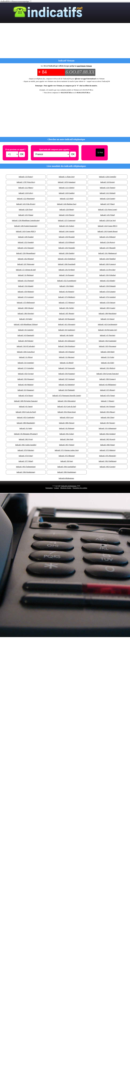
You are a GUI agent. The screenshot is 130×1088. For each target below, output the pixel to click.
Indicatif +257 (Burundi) (108, 248)
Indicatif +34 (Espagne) (66, 275)
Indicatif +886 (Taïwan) (66, 423)
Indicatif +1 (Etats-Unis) (67, 177)
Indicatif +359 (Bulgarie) (26, 292)
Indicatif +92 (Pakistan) (66, 428)
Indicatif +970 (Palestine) (26, 450)
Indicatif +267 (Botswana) (25, 264)
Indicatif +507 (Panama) (67, 352)
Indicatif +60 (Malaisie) (26, 385)
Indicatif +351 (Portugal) (26, 281)
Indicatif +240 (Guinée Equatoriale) (25, 226)
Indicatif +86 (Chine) (107, 417)
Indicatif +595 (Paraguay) (25, 379)
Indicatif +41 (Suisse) (107, 319)
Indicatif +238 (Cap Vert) (107, 220)
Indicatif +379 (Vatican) (107, 302)
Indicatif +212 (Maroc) (25, 188)
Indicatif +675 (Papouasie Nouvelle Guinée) (66, 395)
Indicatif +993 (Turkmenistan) (26, 467)
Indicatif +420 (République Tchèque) (26, 324)
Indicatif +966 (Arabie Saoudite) (25, 445)
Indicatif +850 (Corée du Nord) (26, 412)
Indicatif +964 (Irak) (66, 439)
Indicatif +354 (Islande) (25, 286)
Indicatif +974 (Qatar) (26, 456)
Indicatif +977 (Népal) (25, 461)
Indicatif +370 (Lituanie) (108, 292)
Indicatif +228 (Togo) (26, 209)
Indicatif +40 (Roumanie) (66, 319)
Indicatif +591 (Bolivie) (107, 368)
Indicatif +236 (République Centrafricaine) (26, 220)
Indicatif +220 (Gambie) (67, 193)
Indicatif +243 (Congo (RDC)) (26, 231)
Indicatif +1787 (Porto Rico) (26, 182)
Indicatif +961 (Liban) (67, 434)
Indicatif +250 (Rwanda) (67, 237)
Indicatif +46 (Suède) (67, 335)
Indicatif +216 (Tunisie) (107, 188)
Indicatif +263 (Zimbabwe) (66, 259)
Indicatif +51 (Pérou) (26, 357)
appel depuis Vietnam (84, 66)
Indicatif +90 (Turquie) (107, 423)
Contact (56, 488)
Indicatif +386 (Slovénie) (26, 313)
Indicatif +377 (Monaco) (67, 302)
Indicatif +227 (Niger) (107, 204)
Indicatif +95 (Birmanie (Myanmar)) (26, 434)
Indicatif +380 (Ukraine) (26, 308)
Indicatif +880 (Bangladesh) (26, 423)
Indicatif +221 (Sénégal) (107, 193)
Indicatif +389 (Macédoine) (107, 313)
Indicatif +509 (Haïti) (107, 352)
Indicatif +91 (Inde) (25, 428)
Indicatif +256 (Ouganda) (66, 248)
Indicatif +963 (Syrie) (26, 439)
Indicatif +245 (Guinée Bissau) (108, 231)
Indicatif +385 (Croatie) (107, 308)
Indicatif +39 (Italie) (25, 319)
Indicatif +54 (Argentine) (26, 363)
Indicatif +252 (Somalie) (26, 242)
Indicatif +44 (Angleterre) (66, 330)
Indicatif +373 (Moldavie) (66, 297)
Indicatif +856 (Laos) (67, 417)
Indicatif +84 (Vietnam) (107, 406)
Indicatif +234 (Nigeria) (66, 215)
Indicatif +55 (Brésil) (66, 363)
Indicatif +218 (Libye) (26, 193)
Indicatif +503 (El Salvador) (26, 346)
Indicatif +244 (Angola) (66, 231)
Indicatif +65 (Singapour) (26, 390)
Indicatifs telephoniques (69, 486)
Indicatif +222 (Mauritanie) (26, 199)
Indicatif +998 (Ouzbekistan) (66, 472)
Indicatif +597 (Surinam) (67, 379)
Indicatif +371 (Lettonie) (26, 297)
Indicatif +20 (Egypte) (107, 182)
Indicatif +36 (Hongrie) (66, 292)
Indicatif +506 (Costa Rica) (26, 352)
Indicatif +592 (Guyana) (26, 374)
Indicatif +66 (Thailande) (67, 390)
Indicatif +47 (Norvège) (107, 335)
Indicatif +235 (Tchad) (107, 215)
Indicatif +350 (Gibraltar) (107, 275)
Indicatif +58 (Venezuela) (66, 368)
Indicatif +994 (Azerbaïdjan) (66, 467)
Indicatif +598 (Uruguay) (107, 379)
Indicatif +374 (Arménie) (107, 297)
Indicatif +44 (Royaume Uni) (107, 330)
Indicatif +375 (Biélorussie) (26, 302)
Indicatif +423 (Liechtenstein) (107, 324)
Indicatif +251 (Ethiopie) (107, 237)
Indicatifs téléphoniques (66, 478)
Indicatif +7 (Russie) (107, 401)
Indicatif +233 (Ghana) (25, 215)
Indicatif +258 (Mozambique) (25, 253)
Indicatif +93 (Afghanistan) (107, 428)
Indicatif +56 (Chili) (107, 363)
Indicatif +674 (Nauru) (25, 395)
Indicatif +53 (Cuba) (107, 357)
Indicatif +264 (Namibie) (107, 259)
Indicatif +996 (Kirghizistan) (25, 472)
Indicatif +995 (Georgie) (108, 467)
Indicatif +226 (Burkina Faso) (66, 204)
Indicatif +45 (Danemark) (26, 335)
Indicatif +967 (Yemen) (66, 445)
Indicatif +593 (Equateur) (66, 374)
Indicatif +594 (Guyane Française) (107, 374)
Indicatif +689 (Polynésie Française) (26, 401)
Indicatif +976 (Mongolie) (107, 456)
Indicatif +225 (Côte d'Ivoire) (25, 204)
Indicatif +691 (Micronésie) (67, 401)
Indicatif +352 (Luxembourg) (66, 281)
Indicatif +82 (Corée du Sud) (66, 406)
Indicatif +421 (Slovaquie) (66, 324)
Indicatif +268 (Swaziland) (66, 264)
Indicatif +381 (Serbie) (66, 308)
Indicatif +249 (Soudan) (26, 237)
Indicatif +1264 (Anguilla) (107, 177)
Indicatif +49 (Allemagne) (66, 341)
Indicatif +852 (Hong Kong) (67, 412)
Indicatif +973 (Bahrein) (107, 450)
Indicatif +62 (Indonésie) (67, 385)
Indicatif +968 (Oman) (107, 445)
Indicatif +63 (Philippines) (107, 385)
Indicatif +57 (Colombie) (26, 368)
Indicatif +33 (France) (26, 177)
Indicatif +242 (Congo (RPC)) (107, 226)
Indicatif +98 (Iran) (66, 461)
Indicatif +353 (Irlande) (107, 281)
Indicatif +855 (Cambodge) (26, 417)
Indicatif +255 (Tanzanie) (26, 248)
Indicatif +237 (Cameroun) (66, 220)
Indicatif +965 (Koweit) (107, 439)
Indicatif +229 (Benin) (66, 209)
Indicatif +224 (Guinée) (107, 199)
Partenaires (49, 488)
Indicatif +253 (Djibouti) (67, 242)
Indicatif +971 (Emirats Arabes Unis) (67, 450)
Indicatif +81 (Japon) (26, 406)
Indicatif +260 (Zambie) (66, 253)
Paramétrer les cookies (80, 488)
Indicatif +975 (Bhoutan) (67, 456)
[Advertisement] (45, 115)
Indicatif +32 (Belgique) (26, 275)
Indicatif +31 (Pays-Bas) (107, 270)
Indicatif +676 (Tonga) (107, 395)
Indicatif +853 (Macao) (107, 412)
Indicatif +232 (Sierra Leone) (107, 209)
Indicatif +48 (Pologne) (25, 341)
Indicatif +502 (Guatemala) (107, 341)
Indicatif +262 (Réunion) (26, 259)
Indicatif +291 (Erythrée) (67, 270)
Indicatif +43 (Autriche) (26, 330)
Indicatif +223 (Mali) (66, 199)
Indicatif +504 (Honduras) (66, 346)
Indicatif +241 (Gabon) (66, 226)
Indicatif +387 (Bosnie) (66, 313)
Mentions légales (65, 488)
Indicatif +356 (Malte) (67, 286)
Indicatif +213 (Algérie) (66, 188)
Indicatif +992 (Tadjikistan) (107, 461)
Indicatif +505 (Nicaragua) (107, 346)
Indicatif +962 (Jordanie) (107, 434)
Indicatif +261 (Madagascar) (107, 253)
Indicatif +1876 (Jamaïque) (66, 182)
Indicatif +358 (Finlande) (107, 286)
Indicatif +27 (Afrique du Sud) (26, 270)
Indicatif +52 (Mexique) (66, 357)
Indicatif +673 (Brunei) (107, 390)
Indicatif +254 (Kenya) (107, 242)
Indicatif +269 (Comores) (107, 264)
